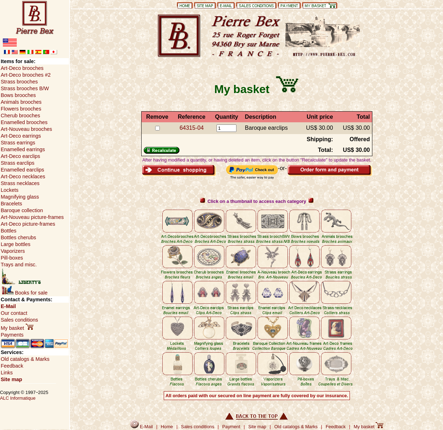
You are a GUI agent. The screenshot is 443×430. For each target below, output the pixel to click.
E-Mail (8, 306)
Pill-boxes (12, 258)
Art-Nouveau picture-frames (32, 217)
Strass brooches (19, 82)
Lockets (10, 190)
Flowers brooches (21, 109)
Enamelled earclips (22, 170)
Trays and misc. (19, 264)
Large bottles (15, 244)
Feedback (12, 366)
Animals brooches (21, 102)
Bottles (8, 231)
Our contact (14, 313)
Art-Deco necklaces (23, 176)
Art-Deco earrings (21, 136)
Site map (11, 379)
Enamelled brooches (24, 122)
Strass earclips (17, 163)
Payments (12, 335)
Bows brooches (18, 95)
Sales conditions (19, 320)
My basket (17, 328)
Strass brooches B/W (25, 88)
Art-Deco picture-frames (28, 224)
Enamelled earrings (23, 149)
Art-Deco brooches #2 (26, 75)
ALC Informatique (18, 398)
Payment (231, 426)
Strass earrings (18, 142)
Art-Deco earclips (20, 156)
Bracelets (11, 203)
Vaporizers (13, 251)
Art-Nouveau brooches (26, 129)
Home (167, 426)
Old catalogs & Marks (25, 359)
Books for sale (24, 293)
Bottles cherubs (18, 237)
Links (7, 372)
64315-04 (191, 128)
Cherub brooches (20, 115)
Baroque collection (22, 210)
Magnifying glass (20, 197)
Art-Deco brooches (22, 68)
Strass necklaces (20, 183)
